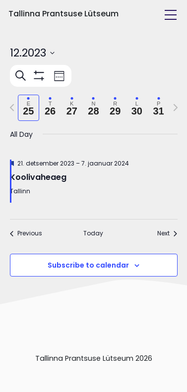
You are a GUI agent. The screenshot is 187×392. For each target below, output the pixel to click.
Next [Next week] (167, 233)
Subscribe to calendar (88, 265)
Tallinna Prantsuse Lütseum (63, 13)
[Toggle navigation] (171, 15)
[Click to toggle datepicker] (32, 53)
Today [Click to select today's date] (93, 233)
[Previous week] (12, 107)
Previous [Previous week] (26, 233)
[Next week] (176, 107)
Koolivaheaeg (38, 177)
